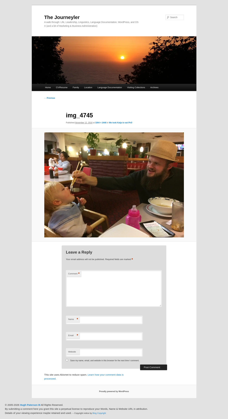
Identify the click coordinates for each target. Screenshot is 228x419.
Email (73, 335)
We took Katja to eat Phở (120, 123)
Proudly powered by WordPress (114, 391)
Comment (74, 273)
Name (73, 319)
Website (72, 351)
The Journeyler (62, 17)
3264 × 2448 (100, 123)
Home (48, 87)
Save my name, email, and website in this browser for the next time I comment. (104, 360)
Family (76, 87)
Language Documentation (109, 87)
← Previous (49, 98)
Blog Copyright (99, 413)
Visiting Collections (136, 87)
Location (88, 87)
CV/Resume (61, 87)
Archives (154, 87)
